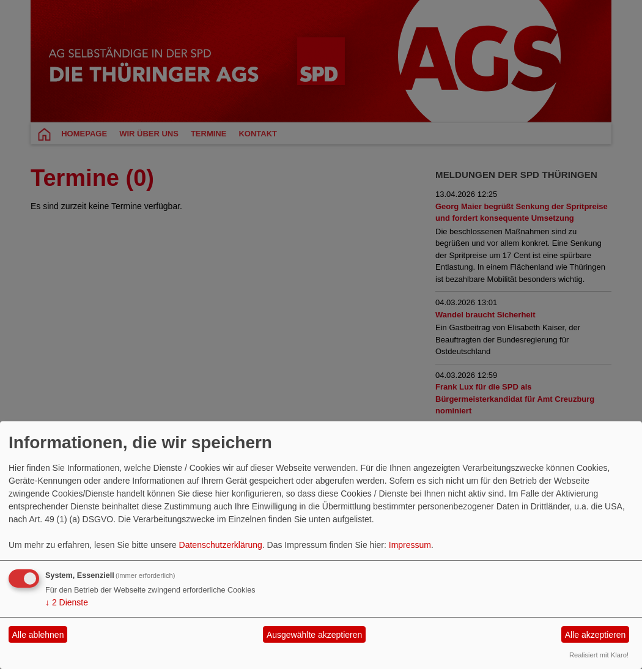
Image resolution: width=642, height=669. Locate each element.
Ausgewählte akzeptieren (314, 635)
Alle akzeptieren (595, 635)
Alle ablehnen (38, 635)
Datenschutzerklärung (220, 545)
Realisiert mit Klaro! (599, 655)
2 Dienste (66, 602)
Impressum (410, 545)
